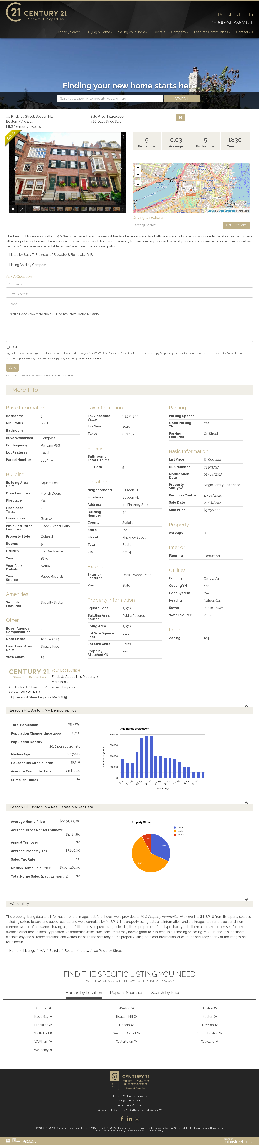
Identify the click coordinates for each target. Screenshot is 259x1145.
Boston (70, 951)
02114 (84, 951)
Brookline (41, 1025)
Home (13, 951)
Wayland (207, 1041)
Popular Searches (126, 992)
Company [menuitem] (179, 32)
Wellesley (41, 1050)
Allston (208, 1008)
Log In (246, 15)
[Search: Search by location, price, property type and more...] (110, 98)
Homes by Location (84, 992)
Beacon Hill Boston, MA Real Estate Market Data (51, 807)
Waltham (41, 1041)
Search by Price (165, 992)
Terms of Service (63, 375)
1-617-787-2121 (30, 692)
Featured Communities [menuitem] (212, 32)
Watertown (124, 1041)
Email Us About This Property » (75, 677)
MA (42, 951)
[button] (182, 98)
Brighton (41, 1008)
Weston (124, 1008)
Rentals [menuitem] (159, 32)
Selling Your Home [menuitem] (133, 32)
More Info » (60, 682)
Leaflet (211, 211)
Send (12, 368)
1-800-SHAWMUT (232, 22)
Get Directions (236, 225)
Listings (29, 951)
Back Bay (41, 1017)
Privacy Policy (93, 358)
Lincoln (124, 1025)
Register (227, 15)
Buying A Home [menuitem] (99, 32)
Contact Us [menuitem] (244, 32)
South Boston (207, 1033)
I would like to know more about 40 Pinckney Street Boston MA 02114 (129, 326)
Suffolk (55, 951)
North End (41, 1033)
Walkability (19, 904)
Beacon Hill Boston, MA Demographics (43, 710)
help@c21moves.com (130, 1100)
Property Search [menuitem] (68, 32)
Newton (208, 1025)
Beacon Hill (124, 1017)
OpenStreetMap (227, 211)
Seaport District (124, 1033)
